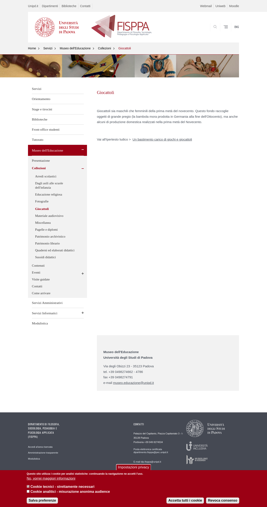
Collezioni (104, 48)
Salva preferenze (42, 500)
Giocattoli (124, 48)
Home (32, 48)
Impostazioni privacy (133, 467)
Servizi (47, 48)
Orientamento (41, 99)
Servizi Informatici (44, 313)
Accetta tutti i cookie (185, 500)
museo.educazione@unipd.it (133, 383)
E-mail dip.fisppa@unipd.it (147, 461)
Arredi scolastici (45, 176)
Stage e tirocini (42, 109)
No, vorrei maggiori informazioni (51, 478)
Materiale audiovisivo (49, 216)
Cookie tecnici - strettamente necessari (62, 486)
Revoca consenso (222, 500)
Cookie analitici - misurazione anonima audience (70, 491)
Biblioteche (69, 6)
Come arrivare (41, 293)
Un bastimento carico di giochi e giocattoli (162, 139)
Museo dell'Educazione (75, 48)
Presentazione (41, 160)
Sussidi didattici (45, 257)
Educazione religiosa (48, 194)
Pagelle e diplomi (46, 229)
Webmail (206, 6)
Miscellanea (43, 222)
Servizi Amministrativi (47, 303)
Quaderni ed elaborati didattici (55, 250)
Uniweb (220, 6)
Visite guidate (41, 279)
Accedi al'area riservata (40, 447)
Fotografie (41, 201)
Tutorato (37, 139)
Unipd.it (33, 6)
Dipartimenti (50, 6)
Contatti (85, 6)
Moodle (234, 6)
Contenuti (38, 265)
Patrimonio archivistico (50, 236)
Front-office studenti (45, 129)
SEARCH (231, 31)
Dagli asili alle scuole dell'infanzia (49, 185)
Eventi (36, 272)
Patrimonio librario (47, 243)
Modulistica (40, 323)
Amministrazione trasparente (43, 452)
